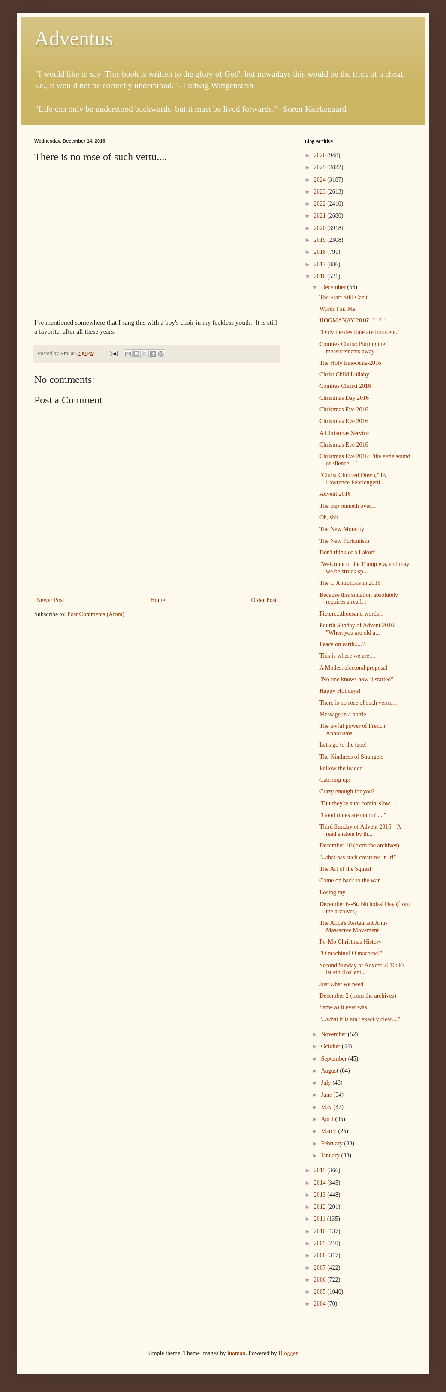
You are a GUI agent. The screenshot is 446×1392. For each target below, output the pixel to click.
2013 (321, 1195)
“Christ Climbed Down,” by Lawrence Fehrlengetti (353, 479)
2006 (321, 1279)
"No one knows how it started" (356, 679)
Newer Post (50, 600)
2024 (321, 179)
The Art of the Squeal (345, 869)
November (334, 1034)
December (334, 287)
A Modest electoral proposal (353, 668)
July (326, 1082)
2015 (321, 1170)
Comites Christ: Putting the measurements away (352, 348)
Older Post (264, 600)
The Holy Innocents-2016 (350, 363)
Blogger (287, 1353)
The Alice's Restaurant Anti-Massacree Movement (353, 926)
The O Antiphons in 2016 (349, 583)
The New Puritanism (344, 541)
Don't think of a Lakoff (347, 552)
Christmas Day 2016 (344, 398)
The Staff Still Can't (343, 297)
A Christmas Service (344, 433)
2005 (321, 1291)
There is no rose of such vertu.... (358, 703)
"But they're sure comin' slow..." (358, 803)
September (334, 1058)
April (328, 1119)
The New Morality (341, 529)
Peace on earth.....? (342, 644)
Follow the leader (340, 768)
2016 (321, 276)
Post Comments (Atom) (95, 614)
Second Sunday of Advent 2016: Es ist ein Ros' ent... (362, 969)
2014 (321, 1183)
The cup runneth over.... (348, 506)
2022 (321, 203)
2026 (321, 155)
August (330, 1070)
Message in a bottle (342, 714)
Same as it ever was (343, 1007)
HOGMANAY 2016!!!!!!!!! (352, 320)
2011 (320, 1219)
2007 (321, 1267)
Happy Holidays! (340, 691)
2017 (321, 264)
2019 (321, 240)
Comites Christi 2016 (345, 386)
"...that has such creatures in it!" (357, 857)
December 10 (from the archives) (359, 845)
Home (158, 600)
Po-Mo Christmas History (350, 942)
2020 (321, 228)
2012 (321, 1207)
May (327, 1107)
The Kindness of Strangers (351, 757)
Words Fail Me (337, 309)
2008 (321, 1255)
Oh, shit (328, 517)
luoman (236, 1353)
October (331, 1046)
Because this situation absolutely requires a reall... (358, 598)
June (327, 1094)
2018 (321, 252)
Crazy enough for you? (347, 791)
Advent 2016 (335, 494)
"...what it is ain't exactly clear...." (359, 1019)
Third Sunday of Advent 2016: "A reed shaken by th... (360, 830)
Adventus (73, 38)
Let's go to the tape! (343, 745)
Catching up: (334, 780)
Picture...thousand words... (351, 614)
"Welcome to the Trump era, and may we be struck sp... (364, 568)
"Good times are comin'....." (352, 815)
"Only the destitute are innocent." (359, 332)
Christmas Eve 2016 (343, 409)
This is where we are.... (347, 656)
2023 (321, 191)
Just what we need (341, 984)
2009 (321, 1243)
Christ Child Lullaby (344, 374)
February (332, 1143)
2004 (321, 1303)
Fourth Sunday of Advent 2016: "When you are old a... (357, 629)
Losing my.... (335, 892)
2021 (321, 215)
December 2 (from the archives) (357, 996)
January (331, 1155)
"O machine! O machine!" (350, 953)
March (329, 1131)
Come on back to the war (349, 880)
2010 (321, 1231)
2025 (321, 167)
